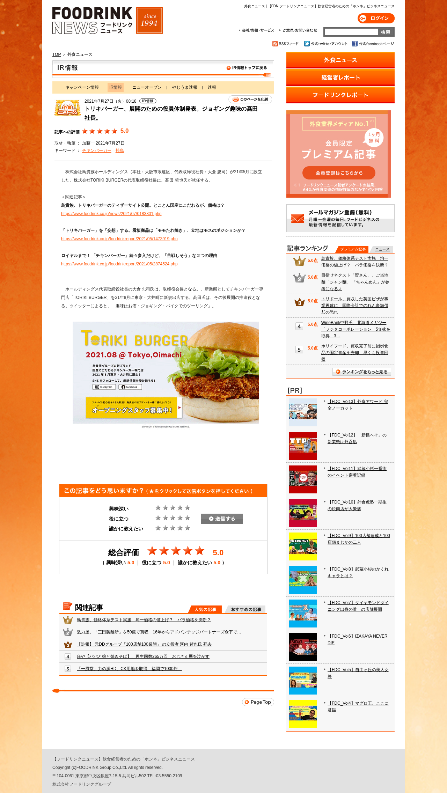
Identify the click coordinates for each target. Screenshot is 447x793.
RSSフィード (286, 43)
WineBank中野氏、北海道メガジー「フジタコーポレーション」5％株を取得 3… (356, 329)
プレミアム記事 (351, 249)
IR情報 (163, 69)
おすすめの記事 (245, 609)
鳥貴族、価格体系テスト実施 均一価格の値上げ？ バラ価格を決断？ (144, 619)
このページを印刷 (250, 99)
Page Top (258, 702)
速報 (212, 87)
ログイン (376, 18)
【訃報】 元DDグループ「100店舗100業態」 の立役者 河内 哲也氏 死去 (144, 644)
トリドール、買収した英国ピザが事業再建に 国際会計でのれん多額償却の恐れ (354, 305)
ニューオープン (147, 87)
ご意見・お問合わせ (298, 30)
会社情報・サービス (257, 30)
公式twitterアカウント (326, 43)
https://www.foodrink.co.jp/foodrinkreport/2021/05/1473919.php (119, 238)
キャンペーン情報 (82, 87)
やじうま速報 (184, 87)
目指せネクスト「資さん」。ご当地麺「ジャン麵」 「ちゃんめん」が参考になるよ (355, 282)
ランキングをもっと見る (361, 372)
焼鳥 (120, 150)
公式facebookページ (372, 43)
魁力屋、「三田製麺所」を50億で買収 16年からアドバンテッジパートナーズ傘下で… (159, 632)
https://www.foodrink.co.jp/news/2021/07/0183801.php (111, 213)
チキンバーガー (96, 150)
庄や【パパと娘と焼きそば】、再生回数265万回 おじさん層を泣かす (143, 656)
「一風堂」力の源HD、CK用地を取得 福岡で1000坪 (129, 668)
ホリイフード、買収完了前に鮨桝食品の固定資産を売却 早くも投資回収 (354, 353)
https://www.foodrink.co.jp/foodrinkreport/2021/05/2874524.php (119, 264)
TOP (56, 54)
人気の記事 (205, 609)
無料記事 (381, 249)
